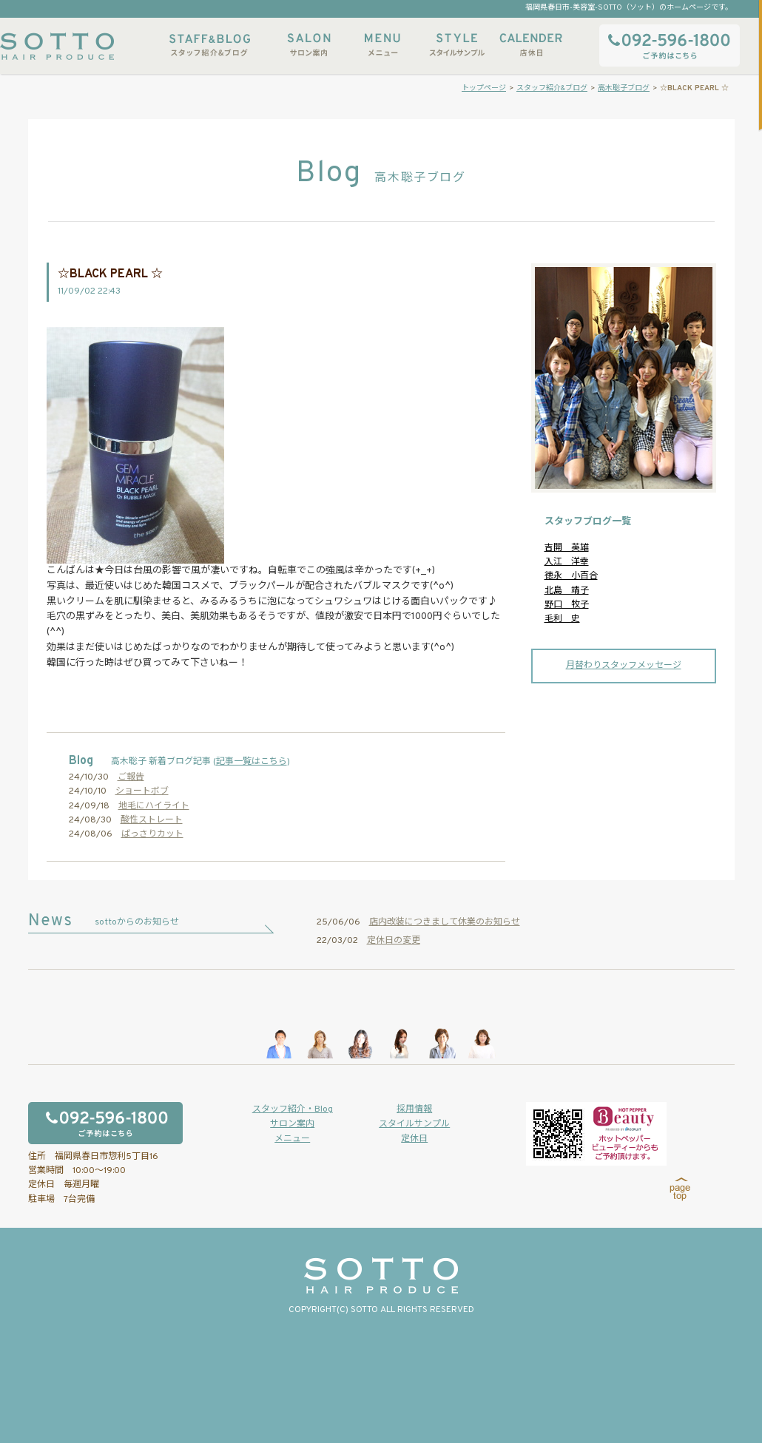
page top (680, 1189)
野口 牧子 (566, 605)
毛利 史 (562, 619)
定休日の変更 (393, 941)
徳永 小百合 (571, 576)
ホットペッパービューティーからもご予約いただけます (596, 1134)
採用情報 (414, 1109)
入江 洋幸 (566, 562)
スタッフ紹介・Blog (292, 1109)
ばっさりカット (152, 834)
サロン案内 (308, 44)
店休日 (530, 44)
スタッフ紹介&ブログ (210, 44)
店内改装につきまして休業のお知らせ (444, 922)
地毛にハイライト (153, 806)
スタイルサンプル (456, 44)
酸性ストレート (152, 820)
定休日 (414, 1139)
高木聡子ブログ (624, 88)
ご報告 (131, 777)
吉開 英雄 (566, 548)
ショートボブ (142, 791)
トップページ (484, 88)
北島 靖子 (566, 591)
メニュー (382, 44)
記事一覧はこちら (251, 762)
